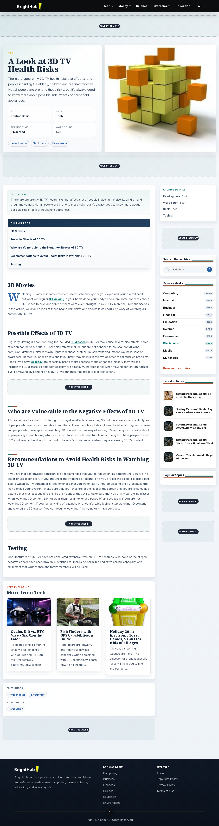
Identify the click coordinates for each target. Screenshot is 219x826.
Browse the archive (176, 368)
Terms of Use (165, 791)
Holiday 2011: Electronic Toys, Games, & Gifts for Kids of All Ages (125, 637)
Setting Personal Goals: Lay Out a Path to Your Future (194, 410)
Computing (188, 293)
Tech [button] (108, 6)
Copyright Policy (167, 779)
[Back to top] (109, 811)
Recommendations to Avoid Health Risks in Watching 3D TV (50, 256)
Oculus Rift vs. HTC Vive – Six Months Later (27, 635)
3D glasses (78, 342)
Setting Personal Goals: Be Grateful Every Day (193, 395)
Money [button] (124, 6)
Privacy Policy (166, 785)
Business (188, 307)
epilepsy (37, 362)
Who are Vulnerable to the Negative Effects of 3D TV (46, 247)
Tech (11, 53)
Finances (188, 315)
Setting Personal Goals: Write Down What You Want (194, 441)
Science (141, 6)
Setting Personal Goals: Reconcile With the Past (192, 426)
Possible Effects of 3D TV (27, 239)
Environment (162, 6)
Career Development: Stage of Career (194, 456)
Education (183, 6)
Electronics (39, 143)
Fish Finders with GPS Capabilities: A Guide (76, 635)
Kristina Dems (20, 116)
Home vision (59, 143)
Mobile (188, 350)
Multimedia (188, 358)
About (161, 773)
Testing (15, 264)
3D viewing (56, 299)
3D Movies (17, 231)
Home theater (18, 143)
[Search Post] (209, 269)
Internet (188, 300)
